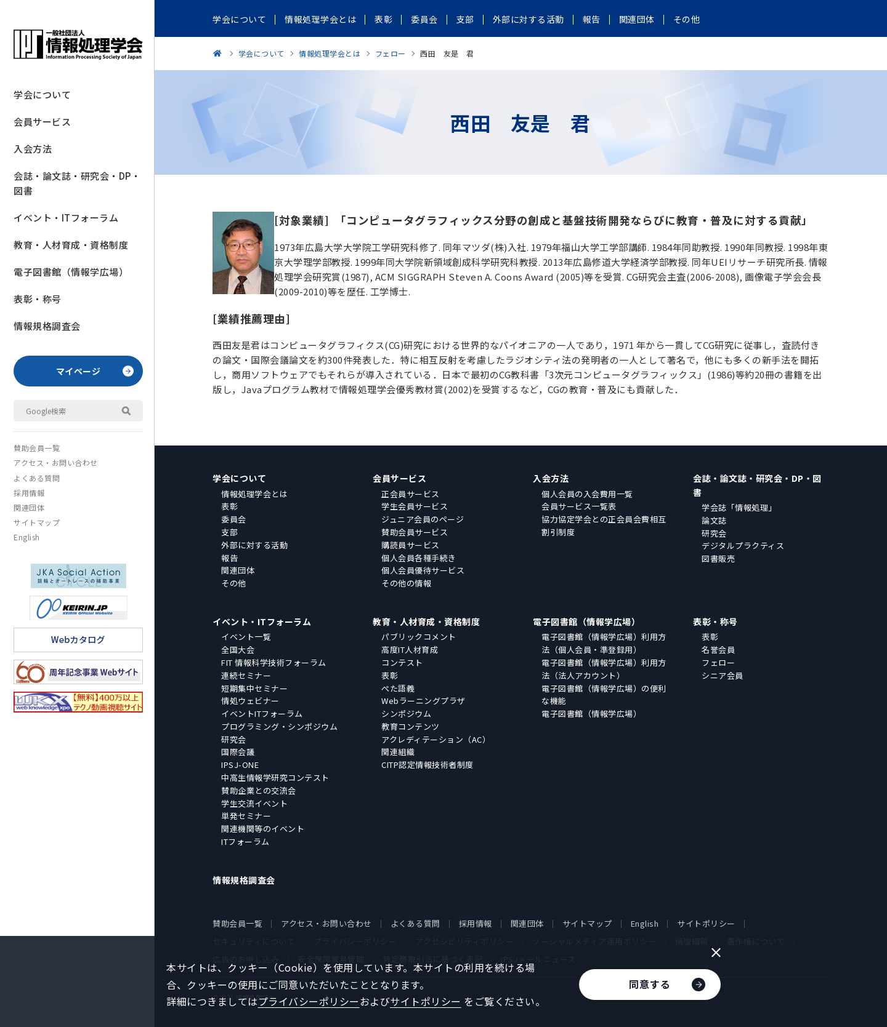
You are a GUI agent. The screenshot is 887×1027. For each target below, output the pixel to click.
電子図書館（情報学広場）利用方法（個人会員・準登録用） (603, 643)
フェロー (718, 662)
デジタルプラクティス (743, 545)
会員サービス (42, 121)
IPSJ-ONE (240, 764)
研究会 (714, 533)
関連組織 (398, 751)
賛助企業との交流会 (258, 790)
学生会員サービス (414, 506)
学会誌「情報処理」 (739, 507)
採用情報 (29, 492)
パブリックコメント (418, 636)
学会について (42, 94)
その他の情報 (406, 583)
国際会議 (237, 751)
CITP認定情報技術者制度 (427, 764)
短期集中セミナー (254, 688)
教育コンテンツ (410, 726)
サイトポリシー (706, 923)
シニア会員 (722, 675)
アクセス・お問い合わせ (56, 462)
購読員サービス (410, 545)
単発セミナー (246, 815)
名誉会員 (718, 649)
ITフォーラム (245, 841)
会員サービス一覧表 (579, 506)
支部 (229, 532)
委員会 (233, 519)
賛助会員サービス (414, 532)
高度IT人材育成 (409, 649)
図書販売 (718, 558)
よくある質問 (37, 478)
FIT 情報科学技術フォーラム (273, 662)
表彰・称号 (38, 298)
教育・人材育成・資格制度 (71, 244)
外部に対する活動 (254, 545)
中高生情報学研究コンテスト (275, 777)
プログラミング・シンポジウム (279, 726)
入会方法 (33, 148)
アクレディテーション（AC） (435, 739)
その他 (233, 583)
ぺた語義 (398, 688)
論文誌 (714, 520)
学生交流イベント (254, 803)
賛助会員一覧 (37, 447)
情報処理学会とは (254, 494)
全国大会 (237, 649)
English (27, 537)
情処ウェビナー (250, 700)
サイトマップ (37, 522)
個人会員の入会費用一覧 (587, 494)
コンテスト (402, 662)
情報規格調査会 (47, 325)
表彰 (229, 506)
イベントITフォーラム (262, 713)
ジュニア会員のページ (422, 519)
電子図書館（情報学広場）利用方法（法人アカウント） (603, 669)
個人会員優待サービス (422, 570)
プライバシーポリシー (309, 1001)
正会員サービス (410, 494)
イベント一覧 (246, 636)
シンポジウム (406, 713)
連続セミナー (246, 675)
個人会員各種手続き (418, 558)
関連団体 (29, 507)
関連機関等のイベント (262, 828)
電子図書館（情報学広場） (71, 271)
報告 (229, 558)
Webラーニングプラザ (423, 700)
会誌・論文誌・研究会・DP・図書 (77, 183)
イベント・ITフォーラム (66, 217)
